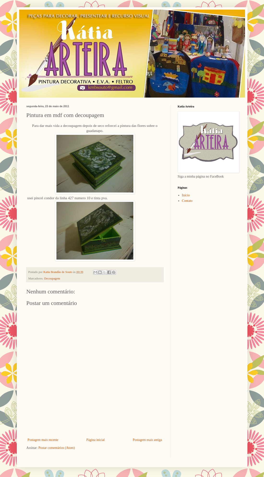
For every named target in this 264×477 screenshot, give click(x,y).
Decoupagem (52, 278)
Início (186, 195)
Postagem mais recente (43, 440)
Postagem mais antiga (147, 440)
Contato (187, 201)
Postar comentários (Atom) (56, 448)
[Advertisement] (95, 423)
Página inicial (95, 440)
